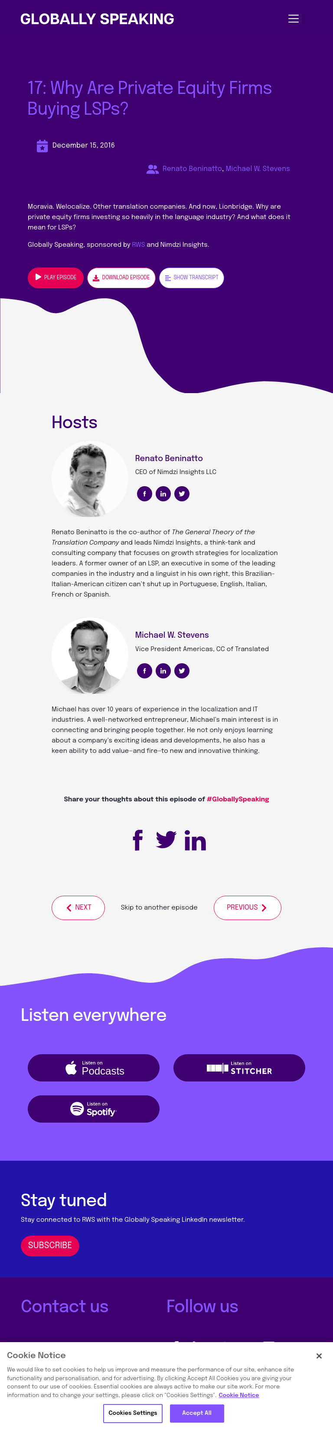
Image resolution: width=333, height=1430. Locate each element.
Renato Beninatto (192, 169)
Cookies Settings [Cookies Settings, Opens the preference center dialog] (132, 1413)
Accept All (197, 1413)
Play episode (55, 277)
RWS (138, 245)
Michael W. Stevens (257, 169)
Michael (64, 709)
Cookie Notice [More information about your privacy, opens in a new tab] (239, 1395)
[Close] (319, 1355)
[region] (166, 1386)
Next (78, 908)
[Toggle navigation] (239, 18)
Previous (247, 908)
